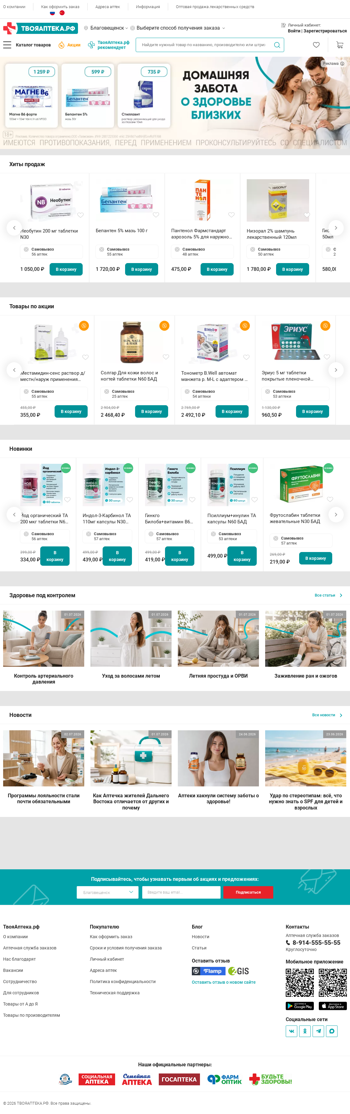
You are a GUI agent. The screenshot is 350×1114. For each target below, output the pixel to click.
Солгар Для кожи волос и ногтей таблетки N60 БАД (129, 376)
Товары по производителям (31, 1015)
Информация (148, 6)
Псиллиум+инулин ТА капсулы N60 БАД (231, 519)
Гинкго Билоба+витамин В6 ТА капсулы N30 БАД (168, 519)
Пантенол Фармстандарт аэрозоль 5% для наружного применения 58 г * (202, 234)
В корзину (66, 269)
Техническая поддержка (115, 992)
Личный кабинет (107, 959)
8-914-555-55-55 (316, 942)
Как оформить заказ (60, 6)
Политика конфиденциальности (123, 981)
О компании (14, 6)
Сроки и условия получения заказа (126, 947)
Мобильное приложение (314, 962)
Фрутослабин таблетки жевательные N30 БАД (295, 518)
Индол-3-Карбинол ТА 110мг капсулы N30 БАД (107, 519)
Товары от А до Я (20, 1003)
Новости (200, 936)
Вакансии (13, 970)
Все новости (327, 715)
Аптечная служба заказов (29, 947)
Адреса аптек (107, 6)
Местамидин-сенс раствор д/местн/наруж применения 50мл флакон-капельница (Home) (52, 376)
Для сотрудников (21, 992)
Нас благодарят (19, 959)
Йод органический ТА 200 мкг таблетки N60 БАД (44, 519)
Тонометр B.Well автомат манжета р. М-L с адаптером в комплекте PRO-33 (214, 376)
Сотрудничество (20, 981)
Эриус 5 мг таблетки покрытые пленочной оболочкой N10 (286, 376)
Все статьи (328, 595)
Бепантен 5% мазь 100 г (122, 230)
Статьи (199, 947)
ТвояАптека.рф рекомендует (108, 45)
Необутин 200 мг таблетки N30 (49, 234)
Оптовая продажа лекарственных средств (215, 6)
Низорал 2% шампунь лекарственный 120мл (272, 234)
